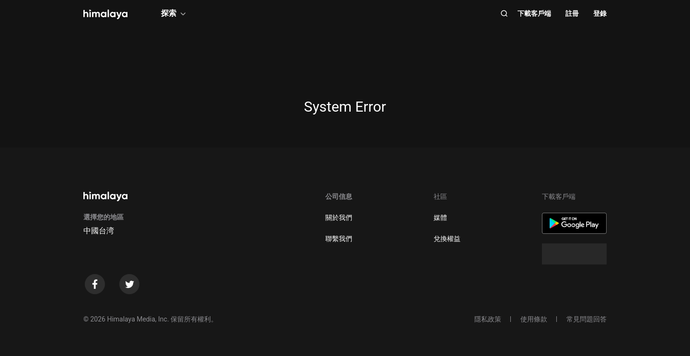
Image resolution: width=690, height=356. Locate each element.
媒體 (440, 217)
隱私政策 (487, 319)
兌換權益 (447, 238)
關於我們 (338, 217)
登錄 (600, 13)
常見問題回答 (586, 319)
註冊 (572, 13)
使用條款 (533, 319)
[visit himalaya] (105, 14)
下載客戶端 (534, 13)
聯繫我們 (338, 238)
